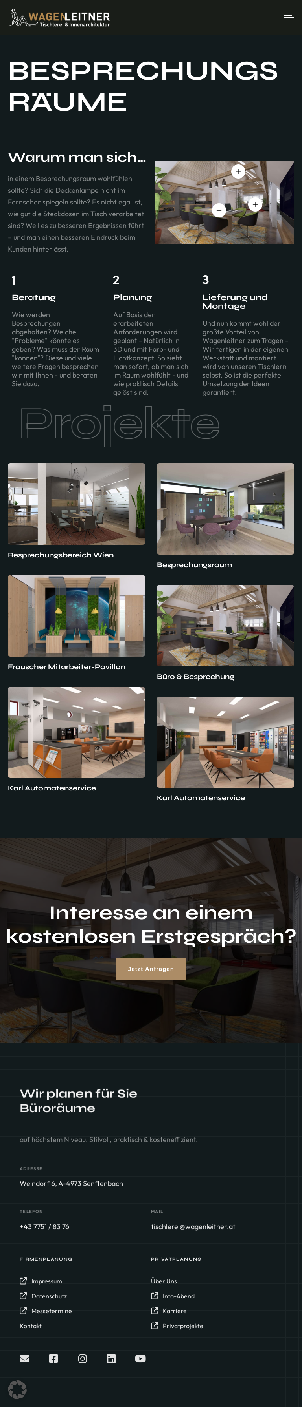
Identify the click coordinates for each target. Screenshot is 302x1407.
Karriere (169, 1315)
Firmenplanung (46, 1263)
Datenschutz (43, 1301)
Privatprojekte (177, 1330)
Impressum (41, 1286)
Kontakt (31, 1330)
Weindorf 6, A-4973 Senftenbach (71, 1186)
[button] (17, 1389)
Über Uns (164, 1286)
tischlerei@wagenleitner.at (193, 1229)
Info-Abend (173, 1301)
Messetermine (46, 1315)
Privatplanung (176, 1263)
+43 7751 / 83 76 (44, 1229)
